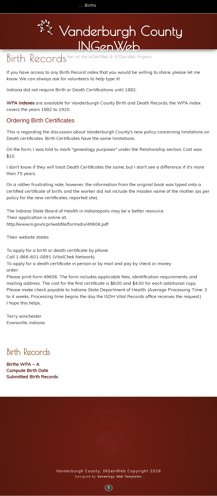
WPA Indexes (20, 102)
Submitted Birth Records (32, 376)
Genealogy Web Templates (119, 476)
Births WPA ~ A (22, 364)
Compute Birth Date (27, 370)
